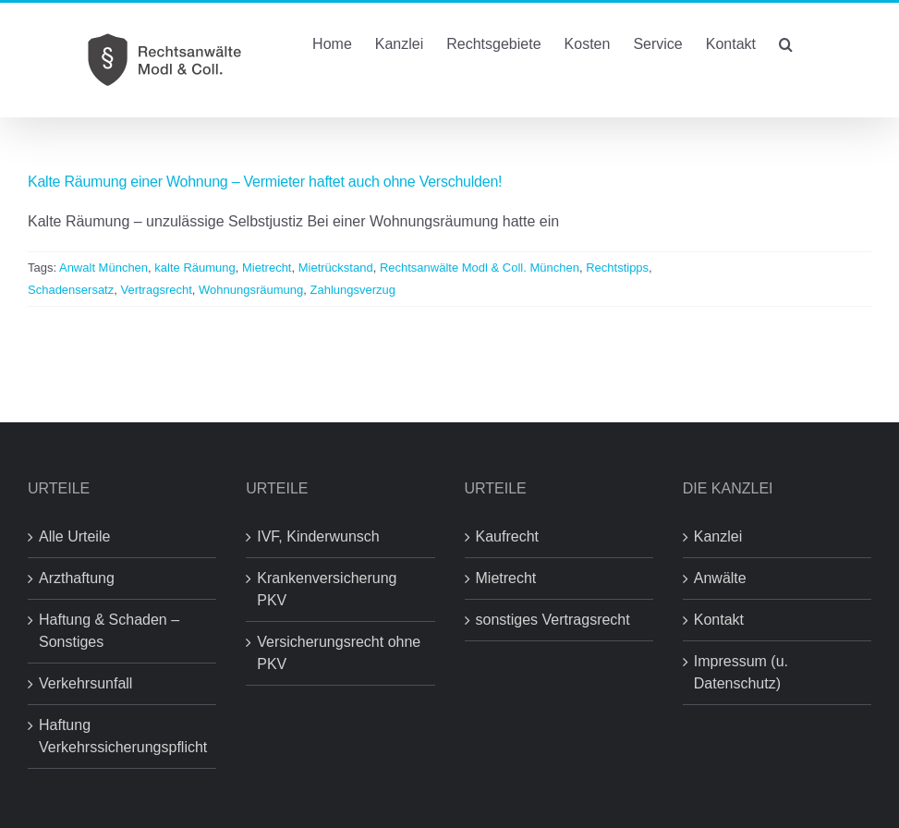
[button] (786, 42)
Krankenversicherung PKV (326, 589)
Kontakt (719, 619)
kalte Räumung (194, 267)
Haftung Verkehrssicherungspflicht (123, 736)
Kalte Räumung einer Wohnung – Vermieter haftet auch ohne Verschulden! (265, 181)
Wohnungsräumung (251, 290)
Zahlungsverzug (353, 290)
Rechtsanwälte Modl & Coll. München (479, 267)
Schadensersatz (71, 290)
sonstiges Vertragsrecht (553, 619)
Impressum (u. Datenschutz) (741, 672)
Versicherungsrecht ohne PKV (338, 653)
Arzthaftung (77, 578)
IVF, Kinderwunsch (318, 536)
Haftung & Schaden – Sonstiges (109, 631)
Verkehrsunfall (85, 683)
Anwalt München (103, 267)
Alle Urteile (74, 536)
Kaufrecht (507, 536)
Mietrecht (266, 267)
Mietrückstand (335, 267)
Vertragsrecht (155, 290)
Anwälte (720, 578)
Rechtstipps (617, 267)
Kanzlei (718, 536)
